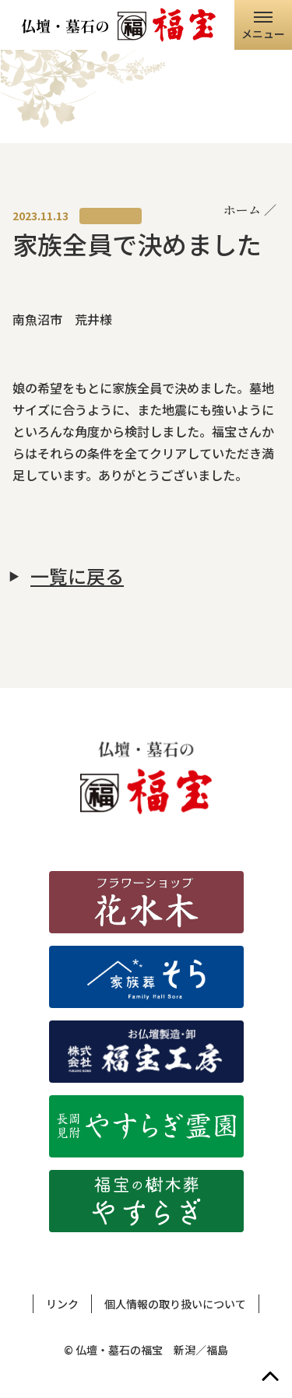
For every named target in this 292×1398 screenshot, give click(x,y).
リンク (62, 1304)
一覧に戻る (77, 576)
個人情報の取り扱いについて (175, 1304)
